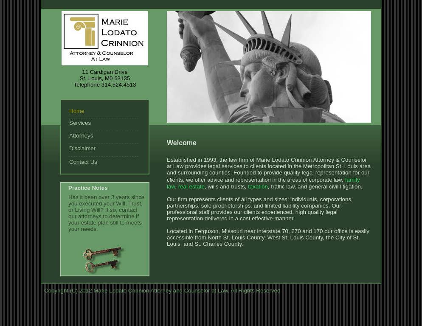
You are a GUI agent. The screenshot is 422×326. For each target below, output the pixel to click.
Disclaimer (82, 148)
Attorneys (81, 135)
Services (80, 123)
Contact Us (83, 162)
